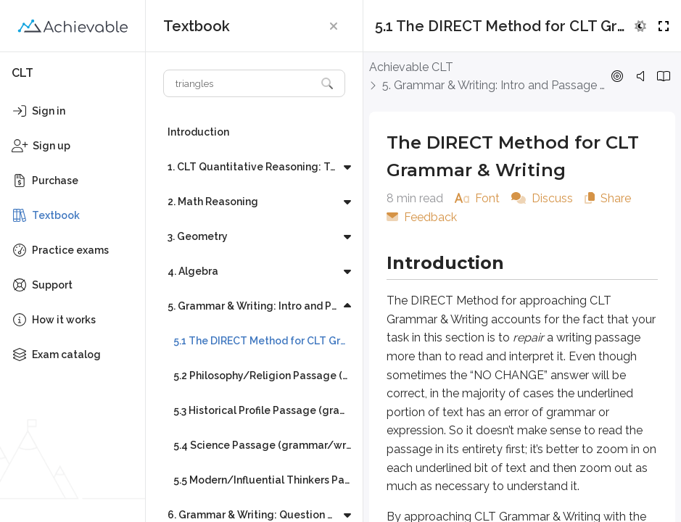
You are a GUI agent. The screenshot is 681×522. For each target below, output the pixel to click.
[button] (333, 26)
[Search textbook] (239, 83)
